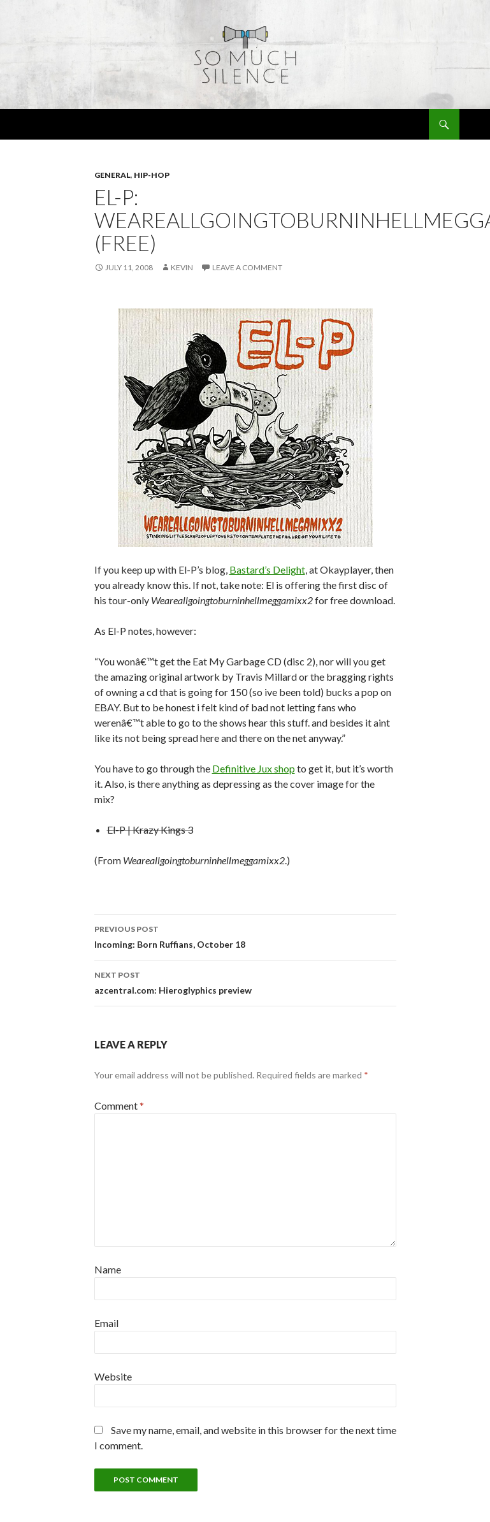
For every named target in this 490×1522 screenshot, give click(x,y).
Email (106, 1323)
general (112, 175)
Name (107, 1269)
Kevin (182, 267)
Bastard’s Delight (267, 569)
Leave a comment (247, 267)
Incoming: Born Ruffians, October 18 (245, 936)
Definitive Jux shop (253, 768)
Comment (119, 1105)
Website (113, 1376)
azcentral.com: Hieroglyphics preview (245, 982)
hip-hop (151, 175)
